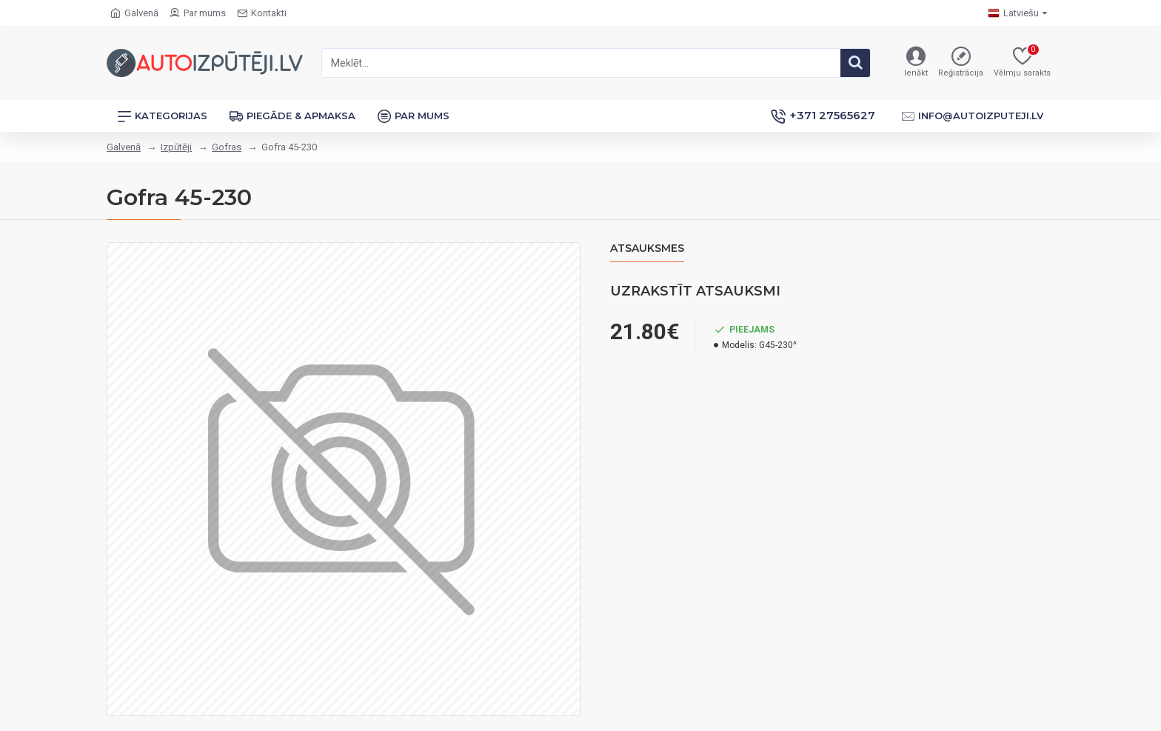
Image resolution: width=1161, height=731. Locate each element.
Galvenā (124, 147)
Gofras (226, 147)
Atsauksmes (647, 248)
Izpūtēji (176, 147)
